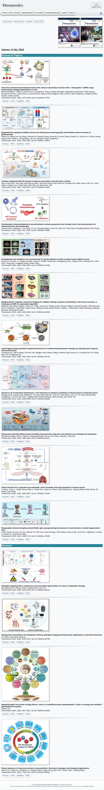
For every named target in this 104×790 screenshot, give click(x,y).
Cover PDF (38, 21)
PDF (12, 101)
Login (64, 13)
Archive (29, 21)
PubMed (20, 101)
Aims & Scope (14, 13)
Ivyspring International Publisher (48, 784)
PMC (28, 101)
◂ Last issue (7, 21)
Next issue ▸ (19, 21)
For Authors (39, 13)
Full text (5, 101)
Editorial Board (27, 13)
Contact (71, 13)
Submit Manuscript (52, 13)
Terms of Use (89, 786)
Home (5, 13)
